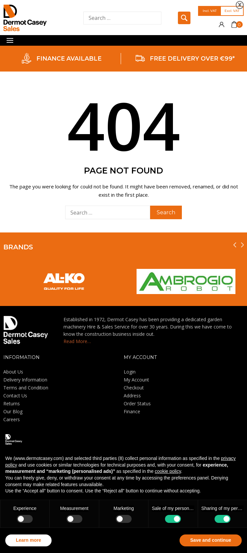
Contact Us (15, 395)
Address (132, 395)
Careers (11, 419)
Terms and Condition (25, 387)
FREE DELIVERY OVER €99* (192, 58)
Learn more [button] (28, 540)
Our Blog (12, 411)
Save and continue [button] (210, 540)
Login (130, 372)
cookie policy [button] (168, 471)
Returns (11, 403)
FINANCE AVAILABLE (69, 58)
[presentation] (234, 245)
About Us (13, 372)
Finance (132, 411)
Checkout (134, 387)
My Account (136, 380)
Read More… (77, 341)
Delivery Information (25, 380)
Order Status (137, 403)
